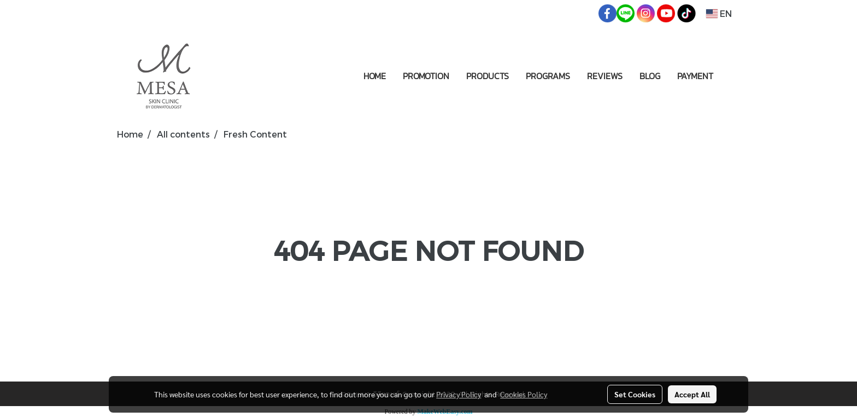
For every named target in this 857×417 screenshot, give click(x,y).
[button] (731, 76)
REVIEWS (605, 75)
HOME (374, 75)
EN (719, 13)
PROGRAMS (548, 75)
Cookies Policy (523, 394)
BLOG (649, 75)
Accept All (692, 394)
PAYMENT (695, 75)
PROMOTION (426, 75)
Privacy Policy (458, 394)
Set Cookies (634, 394)
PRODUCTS (487, 75)
